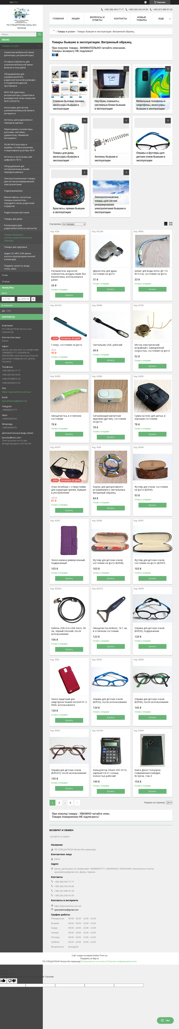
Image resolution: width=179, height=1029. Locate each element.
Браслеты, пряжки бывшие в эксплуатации (69, 210)
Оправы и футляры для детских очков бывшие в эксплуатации (150, 156)
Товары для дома (13, 218)
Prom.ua (103, 955)
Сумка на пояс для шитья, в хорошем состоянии (150, 417)
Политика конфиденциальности (122, 961)
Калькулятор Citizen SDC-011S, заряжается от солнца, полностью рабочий (110, 773)
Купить (69, 295)
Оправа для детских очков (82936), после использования (151, 701)
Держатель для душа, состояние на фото (105, 272)
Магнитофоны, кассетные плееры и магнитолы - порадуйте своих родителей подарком (19, 202)
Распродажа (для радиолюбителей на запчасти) (20, 227)
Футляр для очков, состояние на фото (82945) (151, 488)
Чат (165, 1020)
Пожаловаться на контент (94, 961)
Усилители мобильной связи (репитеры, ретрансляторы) (19, 54)
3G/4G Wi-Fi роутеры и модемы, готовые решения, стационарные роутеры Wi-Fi (19, 147)
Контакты (120, 18)
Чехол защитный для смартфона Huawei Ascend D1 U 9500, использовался (69, 702)
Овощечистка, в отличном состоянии (66, 417)
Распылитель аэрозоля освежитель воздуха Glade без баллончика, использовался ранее (68, 275)
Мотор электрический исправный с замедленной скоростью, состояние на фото (152, 347)
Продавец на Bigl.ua (89, 958)
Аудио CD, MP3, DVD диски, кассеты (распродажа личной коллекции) (19, 256)
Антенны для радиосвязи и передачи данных (18, 121)
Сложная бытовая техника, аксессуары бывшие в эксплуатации (68, 105)
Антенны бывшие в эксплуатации (106, 158)
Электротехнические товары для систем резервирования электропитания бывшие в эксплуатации (110, 205)
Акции (75, 18)
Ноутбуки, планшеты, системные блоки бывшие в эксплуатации (110, 105)
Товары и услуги (10, 45)
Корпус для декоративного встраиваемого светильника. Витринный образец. (109, 489)
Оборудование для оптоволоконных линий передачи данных (16, 169)
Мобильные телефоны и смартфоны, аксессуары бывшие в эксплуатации (150, 105)
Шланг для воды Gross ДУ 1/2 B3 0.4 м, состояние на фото (151, 272)
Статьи (6, 281)
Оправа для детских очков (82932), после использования (110, 701)
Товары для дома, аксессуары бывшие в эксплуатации (66, 156)
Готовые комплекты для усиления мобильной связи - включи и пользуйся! (19, 64)
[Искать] (39, 34)
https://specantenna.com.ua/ (16, 391)
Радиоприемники (13, 190)
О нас (5, 275)
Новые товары (142, 18)
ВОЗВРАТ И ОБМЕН (60, 836)
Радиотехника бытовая (16, 212)
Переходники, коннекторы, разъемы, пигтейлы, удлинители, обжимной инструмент (18, 133)
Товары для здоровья (15, 246)
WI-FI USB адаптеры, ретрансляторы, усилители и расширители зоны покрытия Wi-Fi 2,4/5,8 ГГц (19, 97)
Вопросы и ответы (97, 18)
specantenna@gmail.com (14, 400)
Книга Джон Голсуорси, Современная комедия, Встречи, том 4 (148, 773)
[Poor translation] (12, 981)
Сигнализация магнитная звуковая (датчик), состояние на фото (109, 418)
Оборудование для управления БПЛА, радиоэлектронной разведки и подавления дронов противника (19, 79)
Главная (58, 18)
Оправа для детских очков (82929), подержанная (149, 630)
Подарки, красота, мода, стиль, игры (17, 267)
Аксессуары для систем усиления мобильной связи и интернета (19, 110)
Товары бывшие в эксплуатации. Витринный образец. (18, 237)
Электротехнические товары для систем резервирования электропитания (19, 181)
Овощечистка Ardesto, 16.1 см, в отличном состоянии (110, 630)
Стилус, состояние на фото (66, 344)
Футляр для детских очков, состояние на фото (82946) (108, 562)
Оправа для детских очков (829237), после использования (68, 772)
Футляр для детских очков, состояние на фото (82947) (150, 562)
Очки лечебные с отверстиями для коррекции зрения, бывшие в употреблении (68, 489)
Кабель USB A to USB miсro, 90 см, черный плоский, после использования (68, 631)
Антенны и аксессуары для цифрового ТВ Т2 (18, 158)
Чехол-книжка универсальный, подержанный (68, 562)
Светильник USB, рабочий (107, 344)
